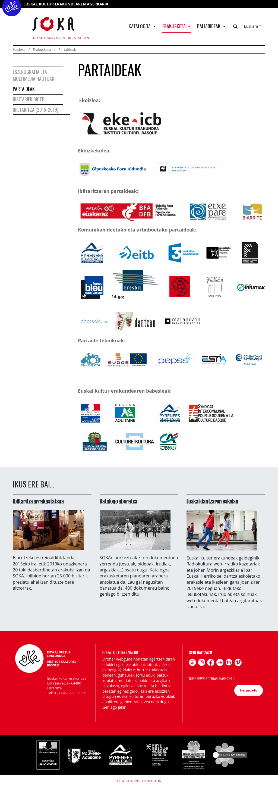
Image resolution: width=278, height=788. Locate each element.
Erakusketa (42, 49)
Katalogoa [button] (140, 26)
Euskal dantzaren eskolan (212, 501)
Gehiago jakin (114, 707)
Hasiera (19, 49)
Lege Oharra (128, 781)
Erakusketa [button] (174, 26)
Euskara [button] (251, 26)
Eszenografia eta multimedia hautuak (33, 75)
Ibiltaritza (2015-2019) (35, 109)
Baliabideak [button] (209, 26)
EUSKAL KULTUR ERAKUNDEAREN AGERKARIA (65, 4)
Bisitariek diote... (30, 99)
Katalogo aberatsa (118, 501)
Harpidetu (248, 690)
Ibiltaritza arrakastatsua (38, 501)
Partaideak (24, 88)
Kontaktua (151, 781)
